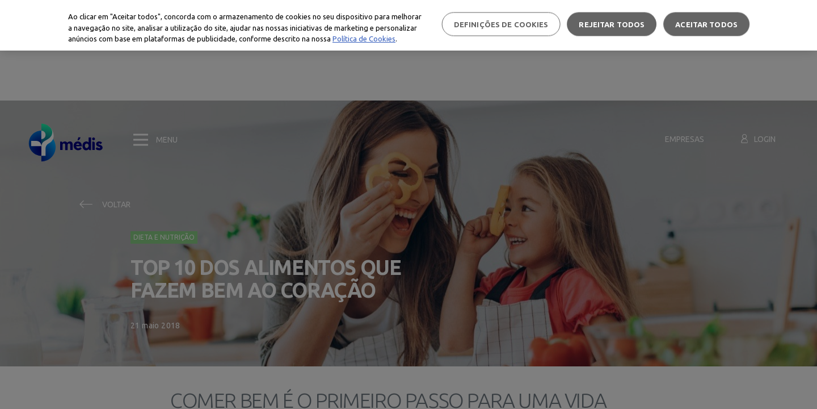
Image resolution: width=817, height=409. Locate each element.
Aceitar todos (706, 24)
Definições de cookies (501, 24)
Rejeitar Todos (612, 24)
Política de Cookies (363, 39)
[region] (408, 25)
